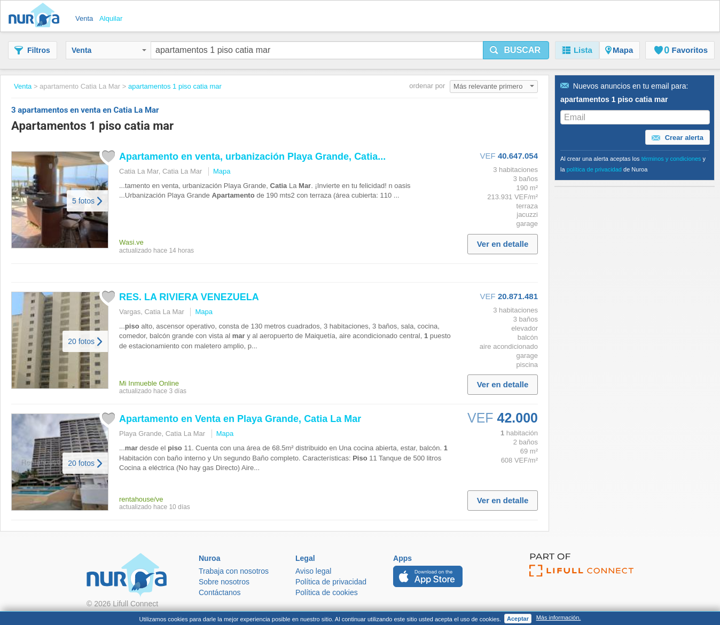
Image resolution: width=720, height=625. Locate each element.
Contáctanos (220, 592)
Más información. (558, 617)
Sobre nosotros (224, 581)
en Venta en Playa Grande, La (240, 418)
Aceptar (518, 618)
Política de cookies (326, 592)
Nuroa (37, 16)
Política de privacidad (330, 581)
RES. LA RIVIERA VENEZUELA (189, 297)
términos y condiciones (671, 158)
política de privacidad (594, 169)
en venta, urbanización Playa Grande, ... (252, 156)
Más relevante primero (493, 86)
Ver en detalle (503, 243)
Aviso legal (313, 571)
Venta (109, 50)
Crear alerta (677, 138)
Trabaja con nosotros (234, 571)
